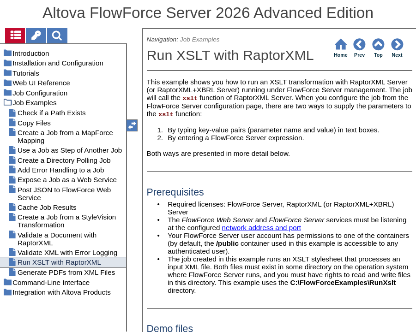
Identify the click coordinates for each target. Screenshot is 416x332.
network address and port (261, 227)
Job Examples (200, 39)
